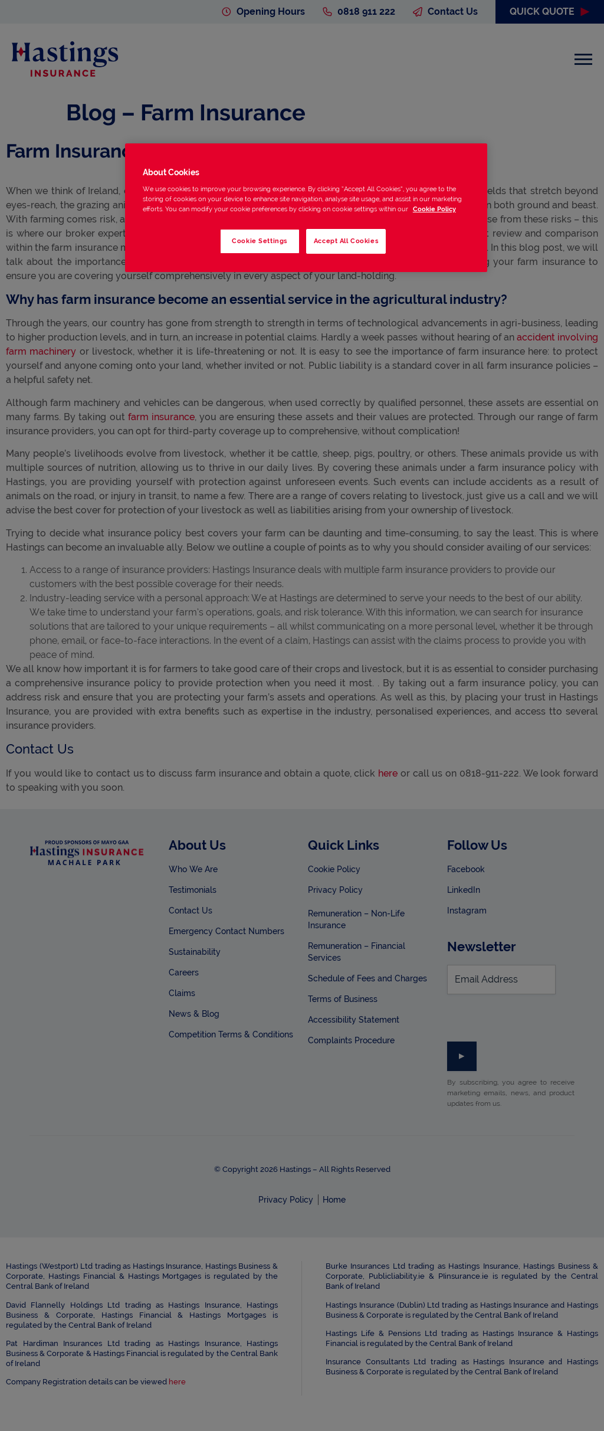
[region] (306, 208)
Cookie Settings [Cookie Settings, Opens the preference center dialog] (259, 241)
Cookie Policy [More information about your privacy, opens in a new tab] (434, 209)
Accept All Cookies (346, 241)
